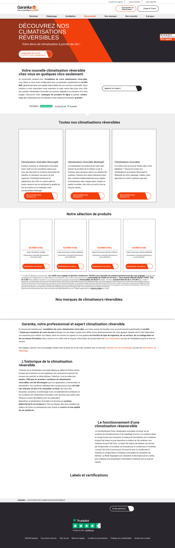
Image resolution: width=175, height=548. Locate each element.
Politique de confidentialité (121, 538)
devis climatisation (112, 338)
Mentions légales (96, 288)
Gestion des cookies (142, 538)
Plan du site (64, 538)
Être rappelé (122, 508)
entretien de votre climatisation (119, 347)
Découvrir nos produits (41, 196)
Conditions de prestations (98, 538)
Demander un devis (35, 54)
